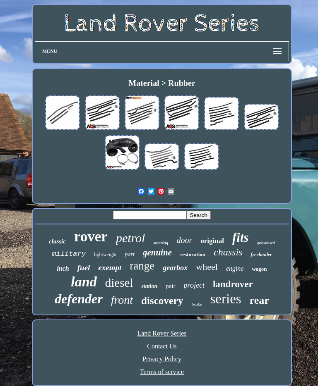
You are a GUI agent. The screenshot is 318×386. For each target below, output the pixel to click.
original (212, 241)
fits (240, 237)
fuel (83, 267)
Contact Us (162, 346)
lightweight (105, 254)
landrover (233, 284)
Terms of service (162, 371)
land (83, 281)
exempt (109, 267)
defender (79, 298)
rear (259, 300)
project (194, 285)
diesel (119, 282)
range (142, 266)
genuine (157, 252)
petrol (130, 238)
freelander (261, 254)
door (184, 240)
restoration (192, 254)
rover (91, 237)
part (130, 254)
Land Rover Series (161, 333)
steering (160, 242)
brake (196, 304)
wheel (207, 267)
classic (57, 241)
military (69, 254)
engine (235, 268)
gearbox (175, 268)
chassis (228, 252)
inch (63, 268)
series (225, 298)
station (149, 286)
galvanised (266, 243)
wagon (259, 269)
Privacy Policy (161, 358)
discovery (162, 300)
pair (170, 286)
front (122, 299)
